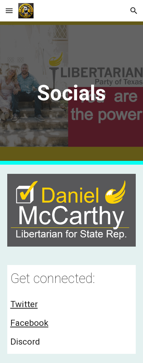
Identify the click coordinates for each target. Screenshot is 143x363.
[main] (71, 93)
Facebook (29, 323)
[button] (9, 10)
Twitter (24, 304)
